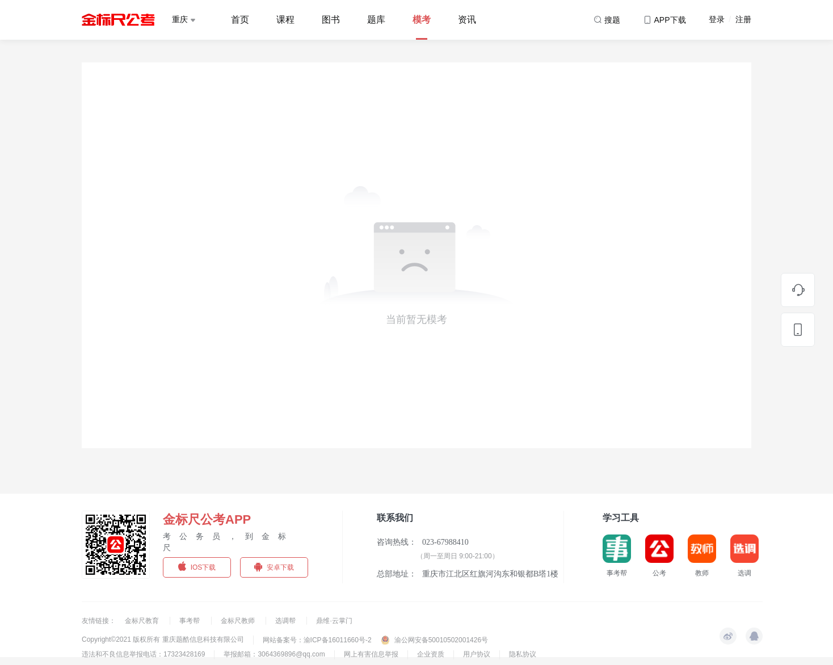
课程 (285, 19)
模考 (422, 19)
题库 (376, 19)
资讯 (467, 19)
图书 (331, 19)
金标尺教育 (143, 621)
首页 (240, 19)
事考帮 (190, 621)
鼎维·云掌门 (334, 621)
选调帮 (286, 621)
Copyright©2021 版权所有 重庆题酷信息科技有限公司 (163, 639)
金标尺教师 (238, 621)
